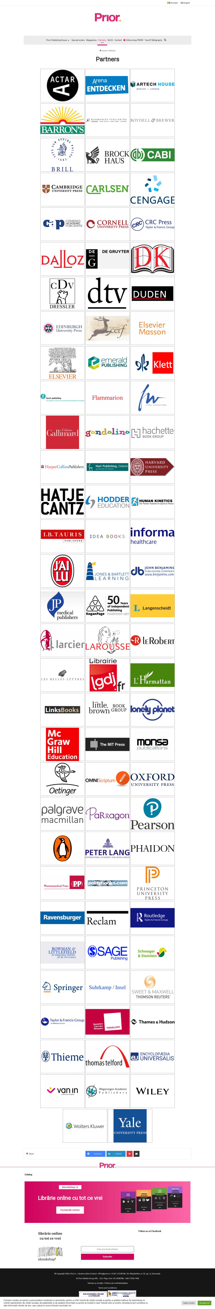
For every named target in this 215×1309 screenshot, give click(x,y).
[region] (107, 1202)
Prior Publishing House (56, 40)
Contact (118, 40)
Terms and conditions (107, 1288)
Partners (102, 40)
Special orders (78, 40)
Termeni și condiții (95, 1283)
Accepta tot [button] (204, 1303)
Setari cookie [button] (188, 1303)
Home (103, 50)
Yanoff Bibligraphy (153, 40)
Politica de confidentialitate (116, 1283)
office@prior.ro (104, 1274)
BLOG (110, 40)
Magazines (91, 40)
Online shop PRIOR (133, 40)
